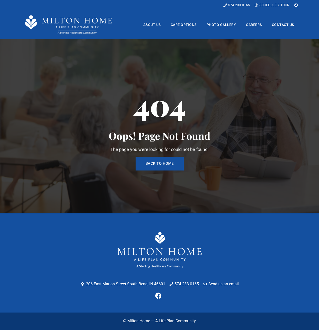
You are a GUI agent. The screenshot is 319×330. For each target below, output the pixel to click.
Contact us (283, 25)
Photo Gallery (221, 25)
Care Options (184, 25)
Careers (254, 25)
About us (152, 25)
